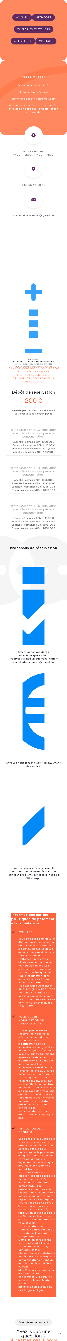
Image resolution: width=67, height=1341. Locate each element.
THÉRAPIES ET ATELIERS (33, 29)
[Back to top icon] (59, 1333)
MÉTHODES (43, 17)
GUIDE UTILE (23, 41)
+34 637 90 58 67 (33, 76)
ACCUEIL (22, 17)
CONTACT (46, 41)
